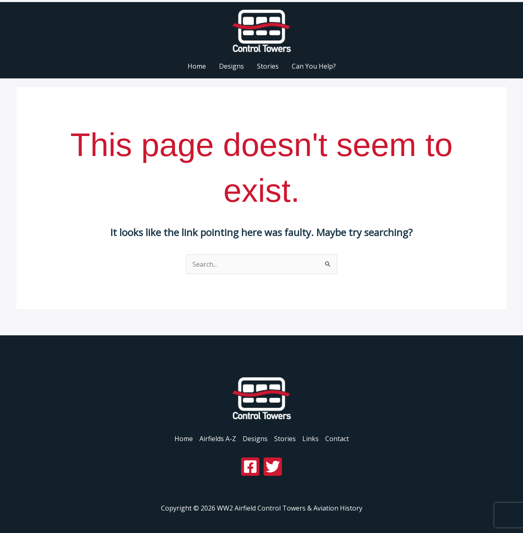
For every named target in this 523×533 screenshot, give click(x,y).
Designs (255, 438)
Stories (285, 438)
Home (183, 438)
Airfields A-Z (217, 438)
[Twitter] (273, 466)
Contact (337, 438)
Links (310, 438)
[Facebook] (250, 466)
